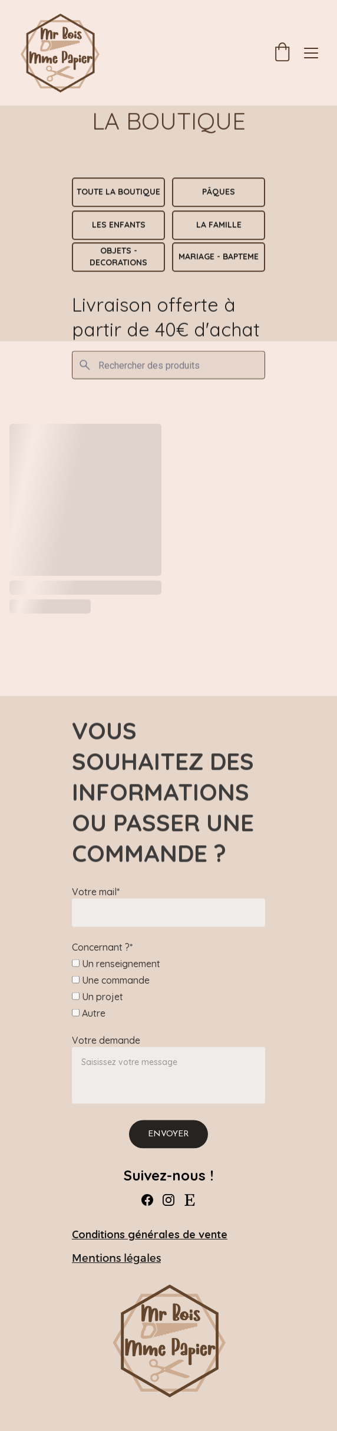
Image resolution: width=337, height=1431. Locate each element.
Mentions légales (116, 1258)
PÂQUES (218, 192)
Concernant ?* (102, 961)
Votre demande (106, 1054)
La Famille (219, 225)
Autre (88, 1027)
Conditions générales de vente (149, 1234)
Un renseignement (116, 977)
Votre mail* (96, 905)
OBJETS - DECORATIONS (118, 257)
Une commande (111, 994)
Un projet (97, 1010)
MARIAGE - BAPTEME (219, 257)
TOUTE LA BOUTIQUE (118, 192)
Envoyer (168, 1147)
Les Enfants (119, 225)
